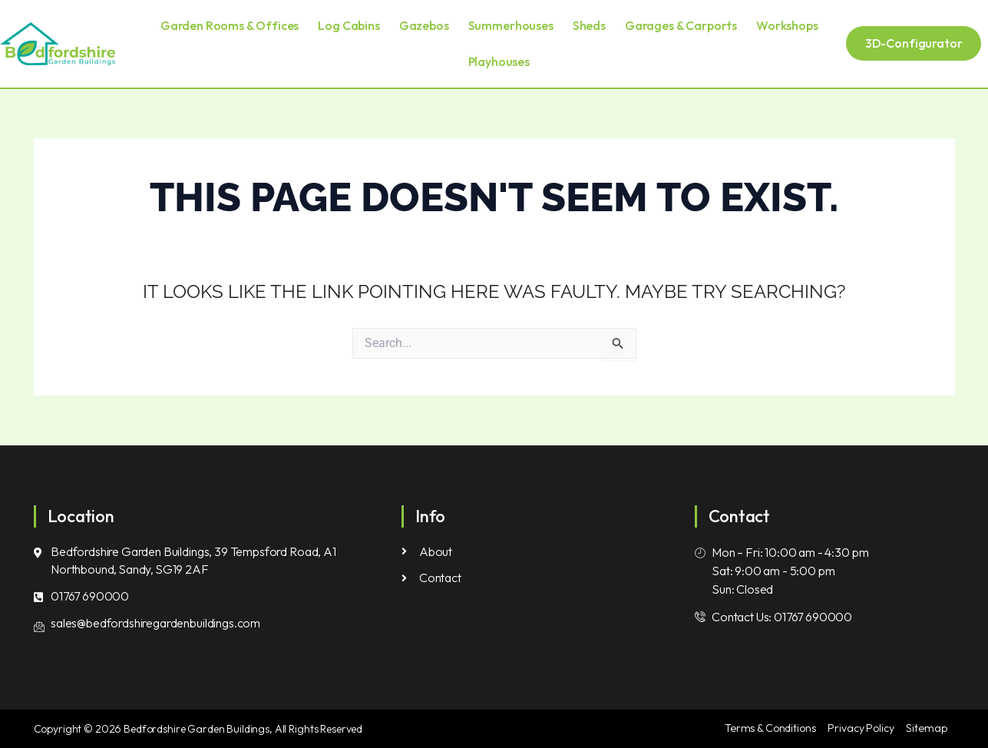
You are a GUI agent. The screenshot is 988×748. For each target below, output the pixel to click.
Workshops (787, 25)
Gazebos (424, 25)
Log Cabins (348, 25)
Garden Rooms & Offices (229, 25)
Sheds (589, 25)
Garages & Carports (681, 25)
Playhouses (499, 61)
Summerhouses (510, 25)
